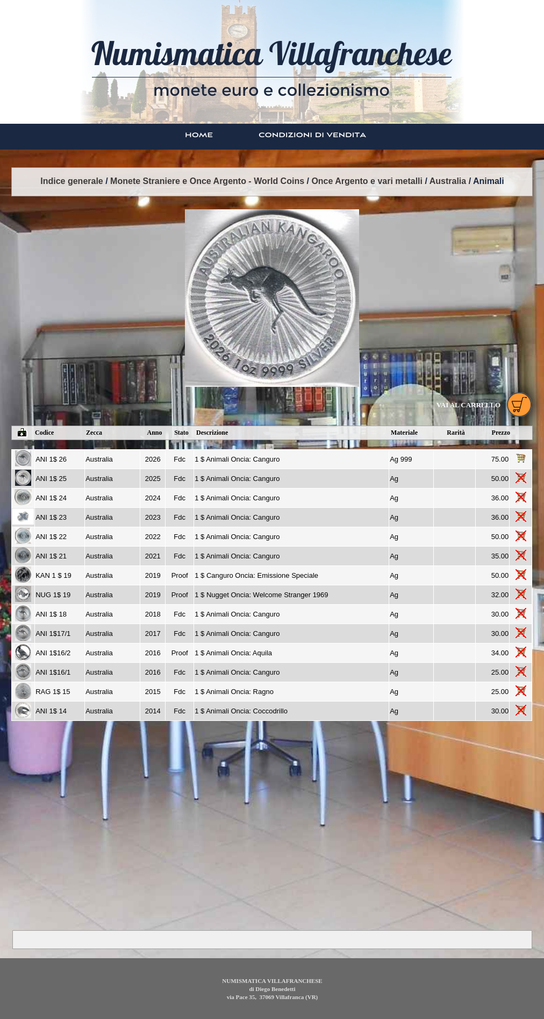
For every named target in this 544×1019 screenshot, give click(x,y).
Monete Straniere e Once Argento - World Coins (207, 181)
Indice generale (71, 181)
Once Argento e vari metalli (367, 181)
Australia (448, 181)
